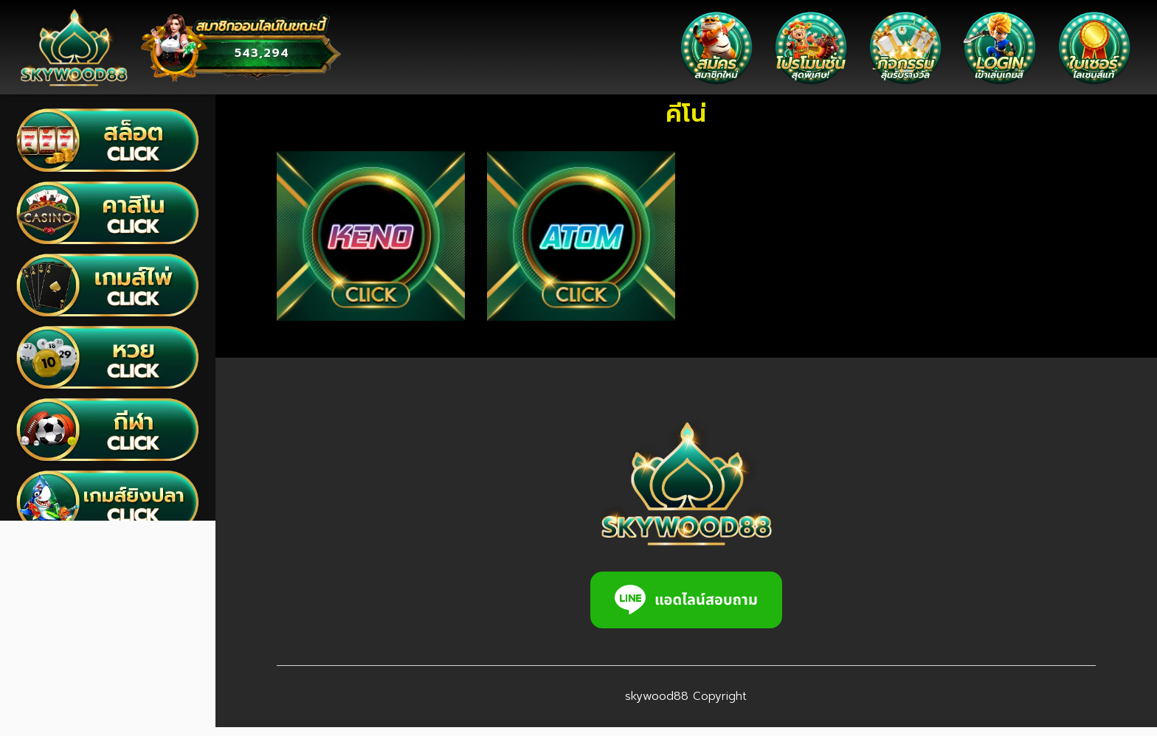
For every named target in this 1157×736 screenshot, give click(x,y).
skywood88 (642, 705)
